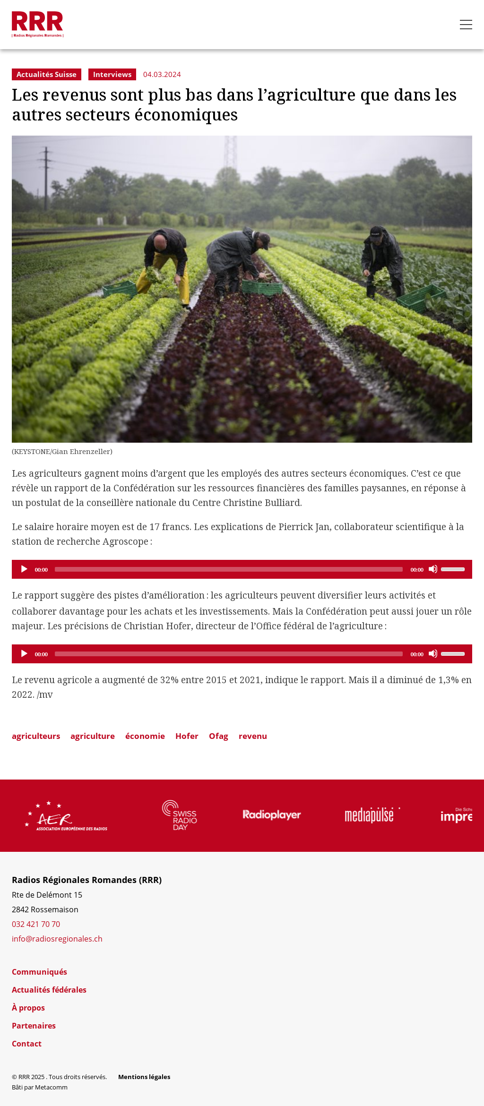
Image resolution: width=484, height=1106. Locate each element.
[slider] (229, 569)
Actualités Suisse (47, 74)
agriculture (92, 735)
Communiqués (39, 972)
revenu (253, 735)
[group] (87, 815)
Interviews (112, 74)
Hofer (187, 735)
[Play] (23, 569)
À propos (28, 1008)
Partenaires (34, 1025)
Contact (27, 1043)
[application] (242, 569)
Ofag (218, 735)
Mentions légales (144, 1076)
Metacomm (51, 1087)
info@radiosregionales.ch (57, 939)
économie (145, 735)
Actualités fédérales (49, 990)
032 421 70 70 (36, 924)
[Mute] (433, 569)
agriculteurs (36, 735)
